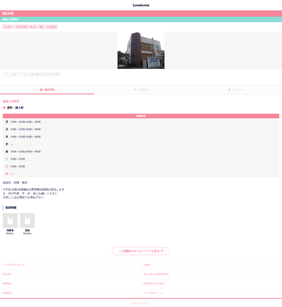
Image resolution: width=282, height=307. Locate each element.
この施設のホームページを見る (141, 251)
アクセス (237, 89)
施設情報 (49, 89)
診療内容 (143, 89)
